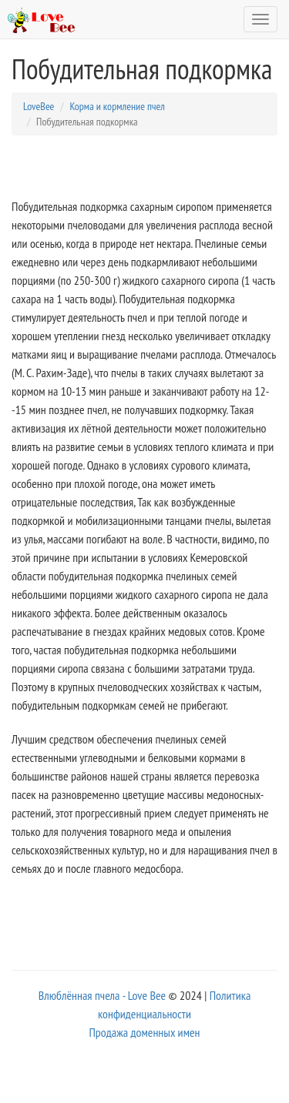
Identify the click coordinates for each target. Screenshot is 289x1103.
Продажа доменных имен (144, 1032)
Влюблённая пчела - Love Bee (102, 995)
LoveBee (38, 106)
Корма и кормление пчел (116, 106)
